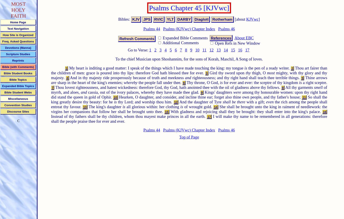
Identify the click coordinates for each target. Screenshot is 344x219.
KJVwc (252, 19)
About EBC (244, 38)
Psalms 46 (226, 29)
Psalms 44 (151, 29)
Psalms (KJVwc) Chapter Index (189, 29)
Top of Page (189, 137)
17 (247, 50)
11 (204, 50)
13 (219, 50)
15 (233, 50)
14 (226, 50)
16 (240, 50)
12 (212, 50)
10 (197, 50)
